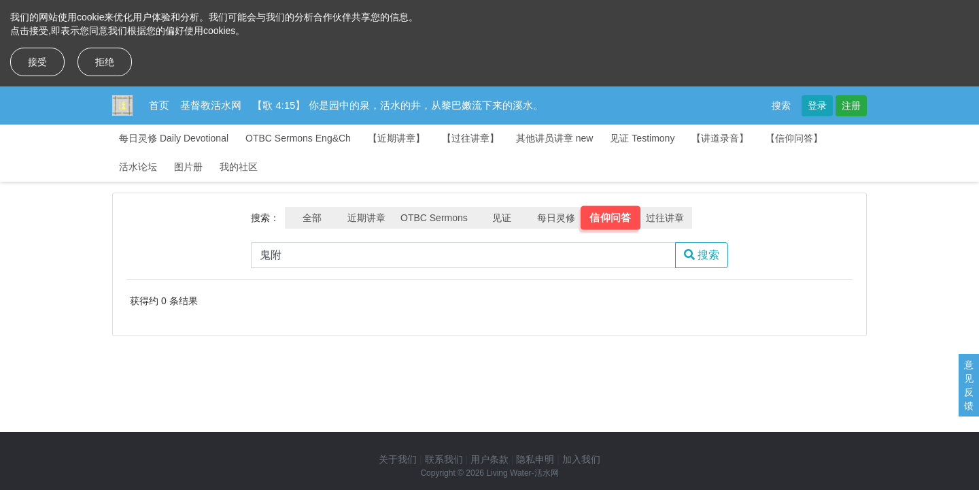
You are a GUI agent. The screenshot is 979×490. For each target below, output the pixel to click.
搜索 (781, 105)
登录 (817, 105)
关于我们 (398, 459)
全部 (312, 217)
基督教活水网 (210, 105)
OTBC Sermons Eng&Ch (298, 138)
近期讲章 (366, 217)
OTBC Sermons (434, 217)
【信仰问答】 (794, 138)
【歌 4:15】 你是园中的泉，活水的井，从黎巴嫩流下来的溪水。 (397, 105)
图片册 (188, 166)
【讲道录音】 (720, 138)
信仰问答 (610, 218)
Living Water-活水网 (522, 473)
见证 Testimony (642, 138)
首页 (159, 105)
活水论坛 (138, 166)
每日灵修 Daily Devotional (173, 138)
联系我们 (444, 459)
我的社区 (239, 166)
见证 (501, 217)
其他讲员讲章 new (555, 138)
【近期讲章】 (396, 138)
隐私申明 (535, 459)
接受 (37, 61)
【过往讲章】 (470, 138)
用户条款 (489, 459)
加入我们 (581, 459)
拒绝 (104, 61)
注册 (851, 105)
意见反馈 (969, 385)
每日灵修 (556, 217)
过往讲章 (665, 217)
